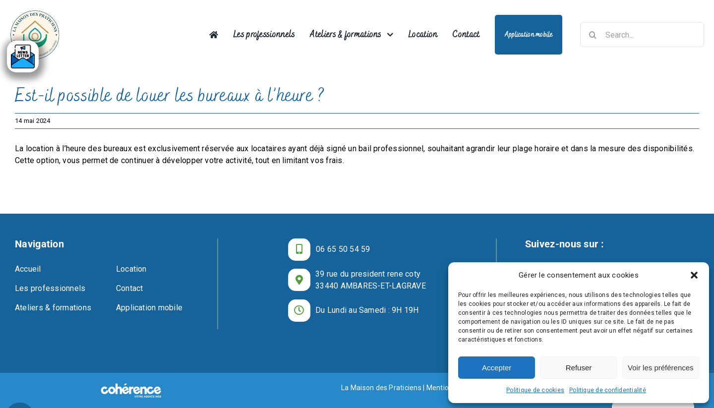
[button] (694, 275)
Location (131, 269)
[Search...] (642, 34)
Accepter (496, 367)
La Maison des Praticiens (381, 388)
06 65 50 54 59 (343, 249)
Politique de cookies (535, 390)
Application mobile (149, 307)
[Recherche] (592, 34)
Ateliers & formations (53, 307)
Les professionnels (50, 288)
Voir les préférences (661, 367)
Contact (129, 288)
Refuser (579, 367)
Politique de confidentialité (607, 390)
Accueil (28, 269)
